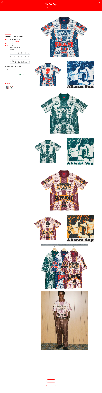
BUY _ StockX (18, 74)
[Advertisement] (17, 23)
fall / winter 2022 (8, 34)
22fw (51, 381)
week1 (11, 45)
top (51, 384)
